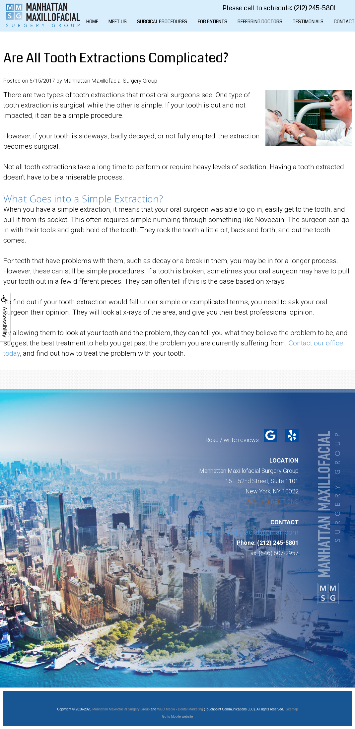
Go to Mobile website (177, 716)
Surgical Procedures (162, 21)
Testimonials (308, 21)
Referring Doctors (260, 21)
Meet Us (117, 21)
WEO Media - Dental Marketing (180, 709)
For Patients (212, 21)
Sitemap (292, 709)
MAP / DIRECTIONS (273, 501)
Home (92, 21)
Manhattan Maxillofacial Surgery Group (121, 709)
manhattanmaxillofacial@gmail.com (243, 532)
